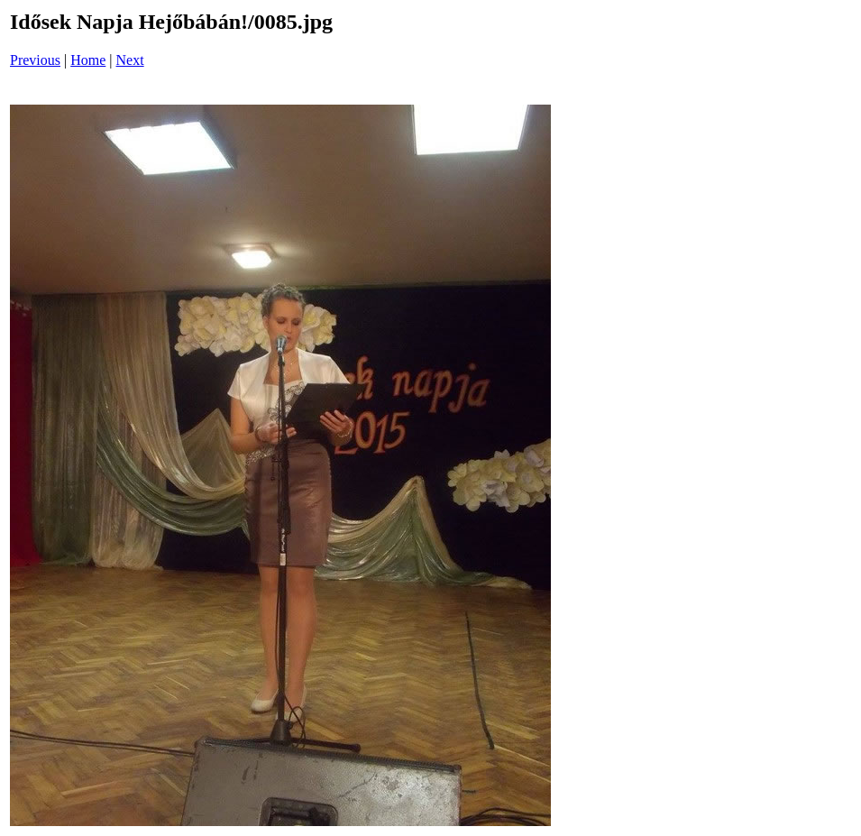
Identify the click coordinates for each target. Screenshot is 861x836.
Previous (35, 60)
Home (87, 60)
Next (130, 60)
